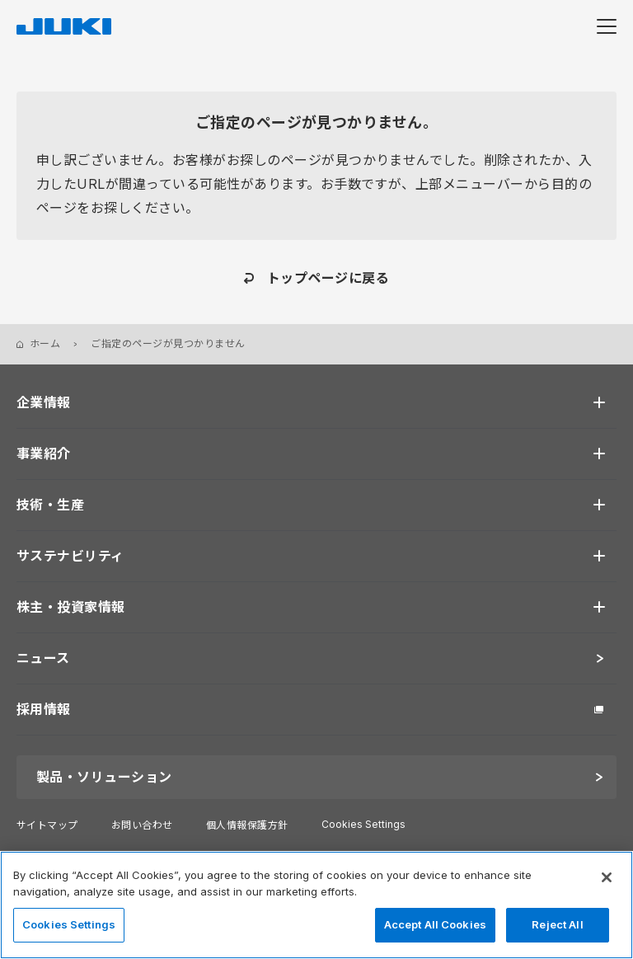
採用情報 (43, 709)
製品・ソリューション (104, 777)
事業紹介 (43, 453)
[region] (316, 905)
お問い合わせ (142, 825)
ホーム (45, 343)
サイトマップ (47, 825)
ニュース (43, 658)
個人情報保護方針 (247, 825)
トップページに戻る (328, 278)
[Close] (606, 877)
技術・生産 (50, 504)
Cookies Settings (363, 824)
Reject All (557, 924)
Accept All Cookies (435, 924)
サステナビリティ (70, 556)
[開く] (599, 402)
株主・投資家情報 (70, 607)
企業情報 (43, 402)
